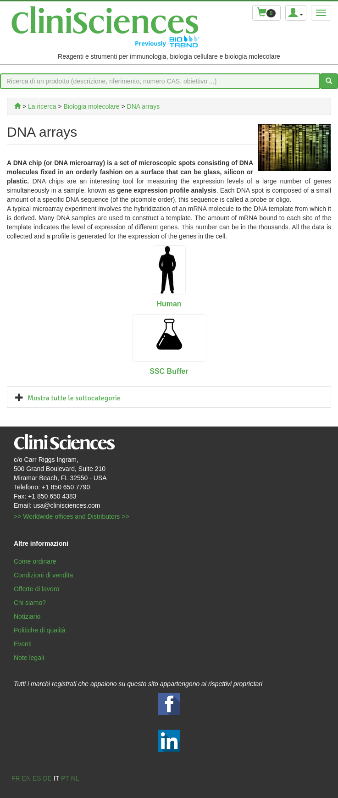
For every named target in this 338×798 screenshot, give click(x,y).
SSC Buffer (169, 371)
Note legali (29, 657)
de (47, 778)
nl (75, 778)
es (37, 778)
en (26, 778)
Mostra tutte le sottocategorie (74, 398)
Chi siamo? (30, 602)
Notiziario (27, 616)
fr (15, 778)
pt (65, 778)
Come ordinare (35, 561)
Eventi (23, 644)
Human (168, 304)
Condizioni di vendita (43, 575)
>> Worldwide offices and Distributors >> (71, 516)
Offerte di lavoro (36, 589)
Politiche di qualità (40, 630)
